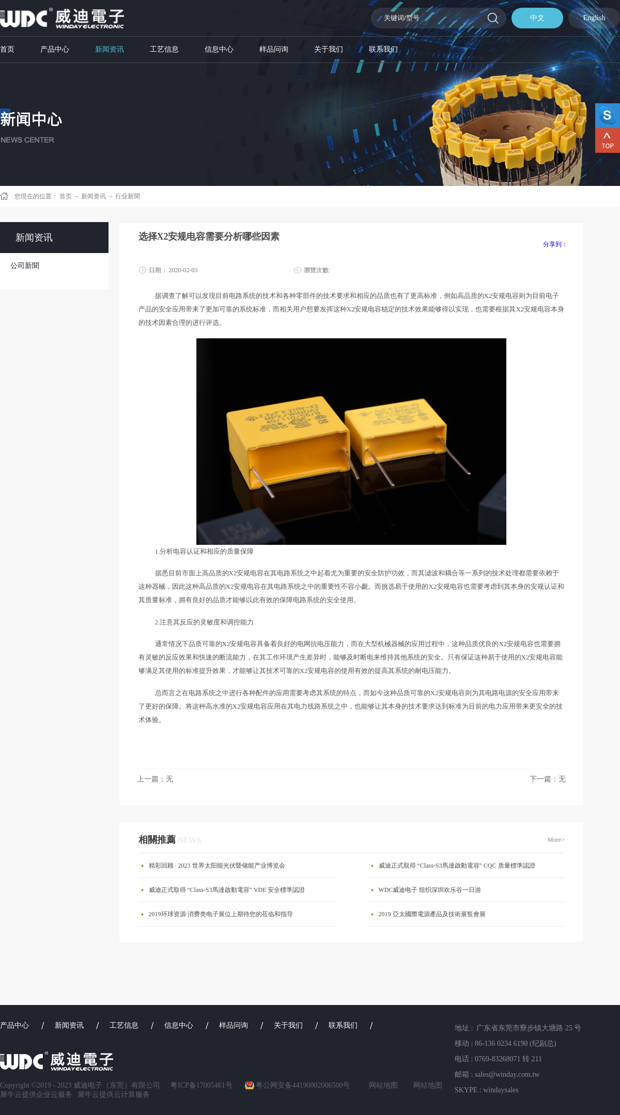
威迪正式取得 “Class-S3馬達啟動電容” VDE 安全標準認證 (227, 889)
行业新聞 (127, 196)
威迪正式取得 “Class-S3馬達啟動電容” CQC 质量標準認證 (457, 865)
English (594, 18)
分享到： (555, 244)
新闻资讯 (93, 196)
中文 (537, 18)
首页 (7, 49)
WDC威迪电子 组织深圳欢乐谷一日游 (430, 889)
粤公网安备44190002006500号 (303, 1085)
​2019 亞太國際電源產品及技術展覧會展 (432, 914)
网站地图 (381, 1085)
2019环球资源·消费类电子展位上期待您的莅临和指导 (221, 914)
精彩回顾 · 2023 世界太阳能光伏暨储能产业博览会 (217, 865)
